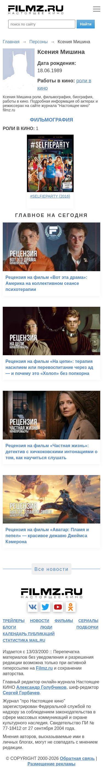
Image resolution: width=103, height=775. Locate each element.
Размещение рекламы (51, 764)
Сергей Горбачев (21, 692)
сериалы (88, 620)
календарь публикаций (29, 634)
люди (46, 627)
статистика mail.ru (24, 640)
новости (39, 620)
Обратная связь (77, 758)
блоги (9, 627)
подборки (87, 627)
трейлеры (14, 620)
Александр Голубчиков (41, 687)
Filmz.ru (44, 668)
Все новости (51, 569)
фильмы (64, 620)
